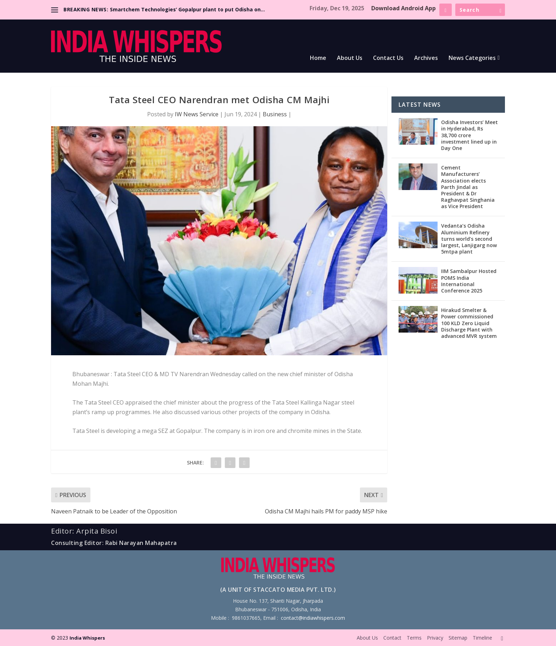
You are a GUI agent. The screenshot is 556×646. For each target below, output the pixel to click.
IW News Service (196, 114)
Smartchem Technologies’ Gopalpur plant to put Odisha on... (187, 9)
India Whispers (87, 638)
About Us (349, 58)
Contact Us (388, 58)
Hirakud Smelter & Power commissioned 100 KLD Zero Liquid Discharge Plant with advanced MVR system (469, 323)
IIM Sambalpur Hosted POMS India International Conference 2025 (468, 281)
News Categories (472, 58)
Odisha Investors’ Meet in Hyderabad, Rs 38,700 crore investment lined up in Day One (469, 135)
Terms (414, 637)
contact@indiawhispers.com (313, 617)
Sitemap (458, 637)
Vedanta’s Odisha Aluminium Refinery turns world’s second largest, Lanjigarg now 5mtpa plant (469, 238)
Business (275, 114)
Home (318, 58)
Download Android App (403, 8)
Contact (392, 637)
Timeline (482, 637)
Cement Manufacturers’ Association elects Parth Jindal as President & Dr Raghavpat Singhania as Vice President (468, 187)
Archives (426, 58)
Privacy (435, 637)
